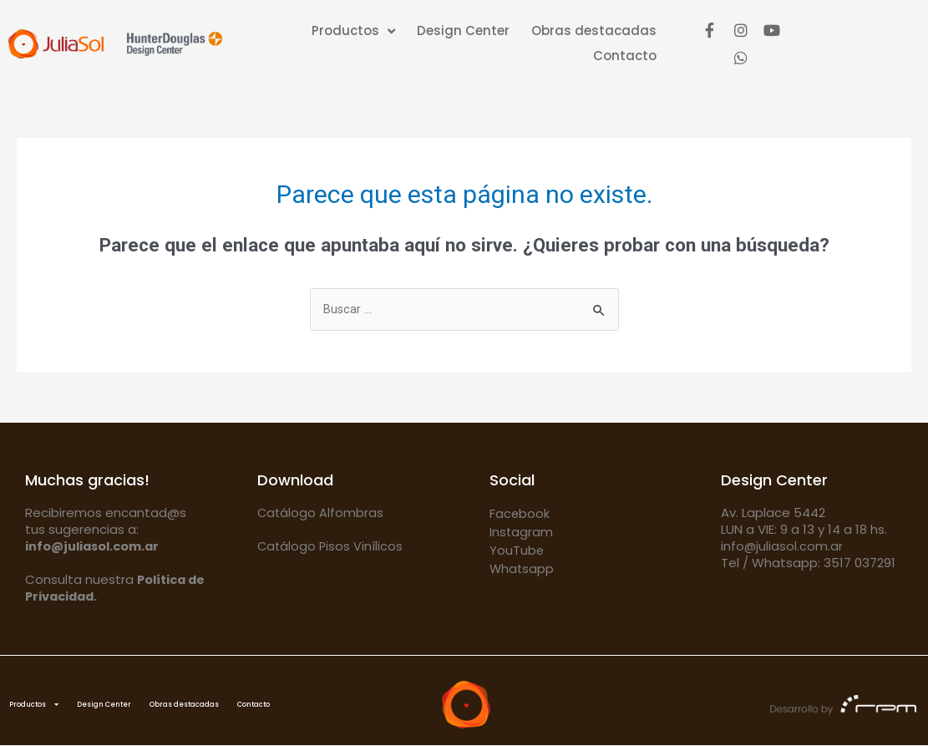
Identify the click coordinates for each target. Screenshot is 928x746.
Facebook (519, 514)
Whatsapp (522, 569)
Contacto (625, 55)
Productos (353, 30)
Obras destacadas (594, 30)
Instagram (521, 532)
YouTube (517, 551)
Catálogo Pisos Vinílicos (331, 547)
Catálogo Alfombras (321, 513)
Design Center (463, 30)
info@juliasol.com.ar (782, 547)
